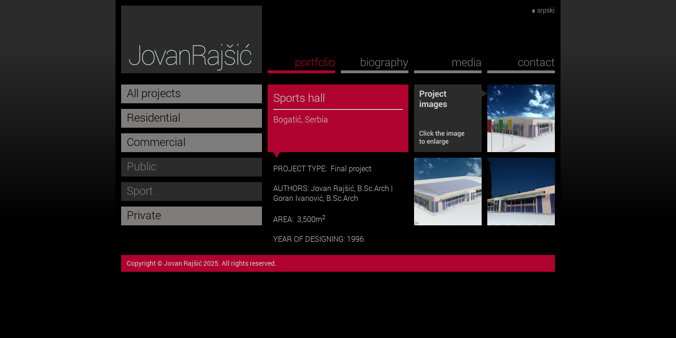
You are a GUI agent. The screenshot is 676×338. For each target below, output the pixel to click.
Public (141, 166)
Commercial (156, 141)
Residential (153, 117)
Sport (140, 190)
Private (144, 215)
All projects (154, 92)
